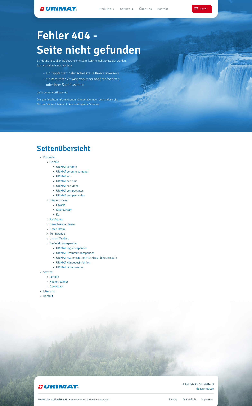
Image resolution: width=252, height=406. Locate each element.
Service (126, 9)
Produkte (102, 9)
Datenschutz (190, 394)
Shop (200, 9)
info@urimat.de (204, 383)
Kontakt (167, 9)
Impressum (208, 394)
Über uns (147, 9)
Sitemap (174, 394)
